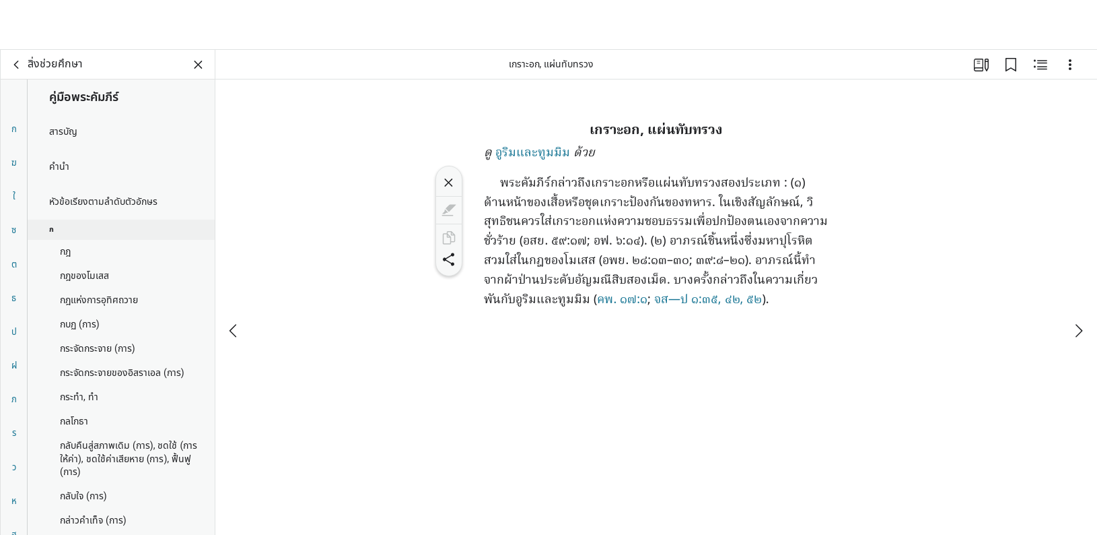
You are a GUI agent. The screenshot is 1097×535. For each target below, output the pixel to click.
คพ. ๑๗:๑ (622, 300)
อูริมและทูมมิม (532, 153)
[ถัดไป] (1078, 281)
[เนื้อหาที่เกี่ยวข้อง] (1040, 65)
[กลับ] (17, 64)
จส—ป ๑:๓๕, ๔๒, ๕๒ (708, 300)
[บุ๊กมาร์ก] (1010, 65)
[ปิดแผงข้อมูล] (198, 64)
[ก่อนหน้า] (234, 281)
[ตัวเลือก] (1070, 65)
